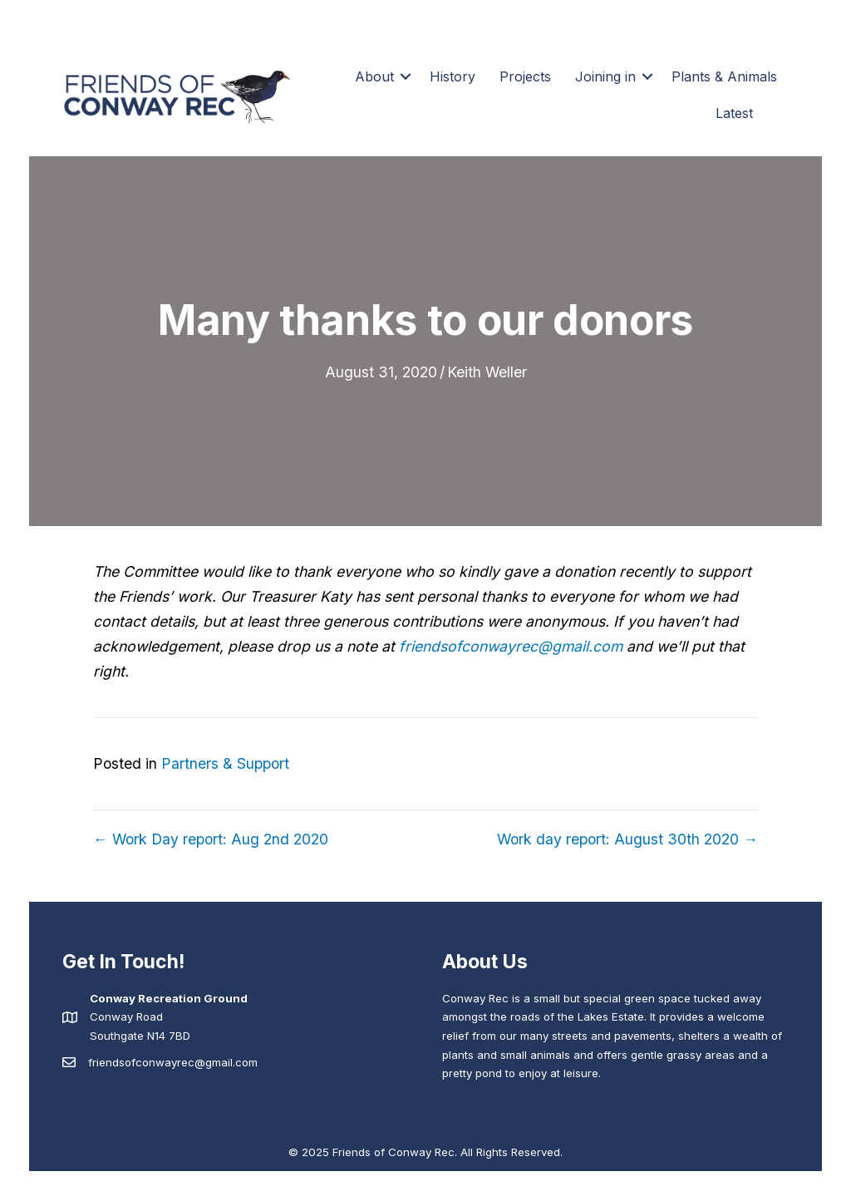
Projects (525, 76)
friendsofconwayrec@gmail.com (510, 646)
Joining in (605, 76)
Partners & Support (225, 763)
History (452, 76)
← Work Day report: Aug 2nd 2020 (210, 839)
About (374, 76)
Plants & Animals (724, 76)
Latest (734, 113)
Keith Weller (487, 372)
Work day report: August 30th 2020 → (627, 839)
